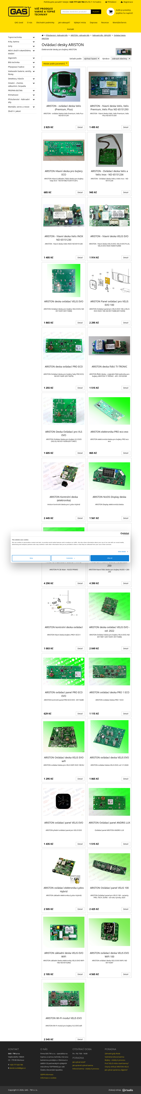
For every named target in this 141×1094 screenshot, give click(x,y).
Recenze (105, 22)
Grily (10, 46)
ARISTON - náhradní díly (80, 35)
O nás (29, 22)
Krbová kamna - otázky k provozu (85, 1068)
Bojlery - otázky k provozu (115, 1060)
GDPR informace (46, 1074)
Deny (31, 558)
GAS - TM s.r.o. (31, 1090)
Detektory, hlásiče (16, 78)
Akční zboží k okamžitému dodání (19, 52)
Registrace (125, 2)
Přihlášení (109, 2)
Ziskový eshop (121, 1090)
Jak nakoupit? (64, 22)
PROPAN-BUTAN (15, 90)
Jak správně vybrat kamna (82, 1065)
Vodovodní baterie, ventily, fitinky (19, 72)
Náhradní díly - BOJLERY (101, 35)
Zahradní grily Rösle (112, 1053)
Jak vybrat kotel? (79, 1062)
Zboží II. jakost (14, 111)
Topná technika (15, 37)
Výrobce (105, 58)
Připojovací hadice (16, 67)
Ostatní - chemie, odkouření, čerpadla (17, 84)
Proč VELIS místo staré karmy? (117, 1063)
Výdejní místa (80, 22)
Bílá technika (14, 62)
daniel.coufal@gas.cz (17, 1068)
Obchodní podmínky (45, 22)
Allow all (109, 558)
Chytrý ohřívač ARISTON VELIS (117, 1066)
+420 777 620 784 (16, 1064)
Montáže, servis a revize (18, 106)
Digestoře (12, 58)
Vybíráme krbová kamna (114, 1057)
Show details (122, 551)
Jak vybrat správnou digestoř (116, 1070)
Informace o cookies (48, 1078)
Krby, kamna (13, 41)
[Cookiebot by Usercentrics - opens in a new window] (117, 534)
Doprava (93, 22)
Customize (70, 558)
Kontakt (70, 29)
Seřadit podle (76, 58)
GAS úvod (19, 22)
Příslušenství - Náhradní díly (19, 101)
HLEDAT (96, 11)
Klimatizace (13, 95)
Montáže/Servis (119, 22)
